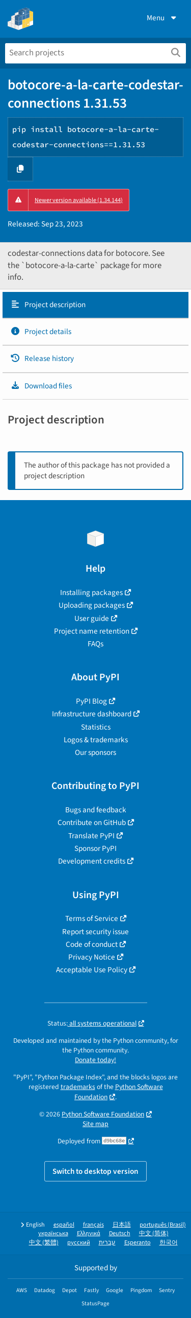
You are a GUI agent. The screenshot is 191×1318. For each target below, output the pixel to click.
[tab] (95, 305)
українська (53, 1233)
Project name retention (91, 631)
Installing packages (91, 592)
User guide (91, 618)
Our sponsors (95, 752)
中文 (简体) (154, 1233)
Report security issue (95, 931)
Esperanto (137, 1242)
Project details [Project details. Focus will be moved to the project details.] (40, 331)
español (63, 1225)
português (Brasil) (163, 1225)
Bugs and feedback (95, 809)
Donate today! (95, 1060)
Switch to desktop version (95, 1171)
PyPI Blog (91, 701)
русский (78, 1242)
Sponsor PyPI (95, 848)
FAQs (95, 643)
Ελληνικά (88, 1233)
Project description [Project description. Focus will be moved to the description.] (48, 304)
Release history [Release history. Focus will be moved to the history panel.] (42, 358)
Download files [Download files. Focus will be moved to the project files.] (41, 385)
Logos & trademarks (96, 739)
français (93, 1225)
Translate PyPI (91, 835)
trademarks (78, 1087)
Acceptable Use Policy (91, 969)
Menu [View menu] (162, 17)
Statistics (96, 727)
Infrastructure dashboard (91, 713)
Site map (95, 1124)
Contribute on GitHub (92, 822)
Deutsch (119, 1233)
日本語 (122, 1225)
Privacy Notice (91, 957)
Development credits (91, 861)
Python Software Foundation (103, 1114)
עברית (107, 1242)
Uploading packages (92, 605)
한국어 (168, 1242)
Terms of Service (91, 918)
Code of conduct (92, 944)
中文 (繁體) (44, 1242)
